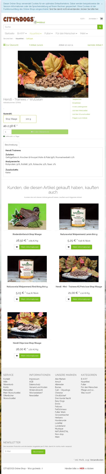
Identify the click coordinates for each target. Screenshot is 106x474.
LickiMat (58, 423)
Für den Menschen (66, 33)
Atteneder (59, 384)
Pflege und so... (88, 390)
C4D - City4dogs (62, 390)
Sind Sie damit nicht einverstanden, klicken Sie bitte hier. (74, 9)
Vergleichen (76, 99)
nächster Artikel (95, 45)
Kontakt (6, 379)
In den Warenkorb (40, 132)
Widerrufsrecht (36, 390)
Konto (6, 387)
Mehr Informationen (30, 247)
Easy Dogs (60, 401)
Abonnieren (38, 452)
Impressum (34, 379)
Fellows (58, 406)
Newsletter (34, 395)
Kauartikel (36, 33)
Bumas (58, 387)
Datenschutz (34, 384)
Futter (49, 33)
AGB (31, 382)
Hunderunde (60, 420)
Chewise (59, 393)
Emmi (57, 404)
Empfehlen (76, 103)
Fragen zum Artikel (79, 118)
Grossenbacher (62, 415)
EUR (82, 19)
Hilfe (5, 382)
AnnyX (58, 382)
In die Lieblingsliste (79, 107)
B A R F (22, 33)
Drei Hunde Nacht (63, 398)
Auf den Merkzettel (79, 110)
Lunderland (60, 426)
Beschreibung (11, 145)
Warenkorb (8, 384)
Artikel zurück (37, 45)
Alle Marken (60, 379)
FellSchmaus (61, 409)
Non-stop (59, 434)
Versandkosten (96, 460)
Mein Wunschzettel (11, 393)
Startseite (9, 33)
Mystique (59, 429)
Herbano (59, 418)
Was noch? (86, 393)
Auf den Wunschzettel (81, 114)
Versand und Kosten (38, 387)
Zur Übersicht (12, 45)
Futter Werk (60, 412)
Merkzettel (8, 390)
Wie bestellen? (36, 393)
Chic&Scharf (60, 395)
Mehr (84, 33)
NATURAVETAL (61, 431)
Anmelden (93, 19)
